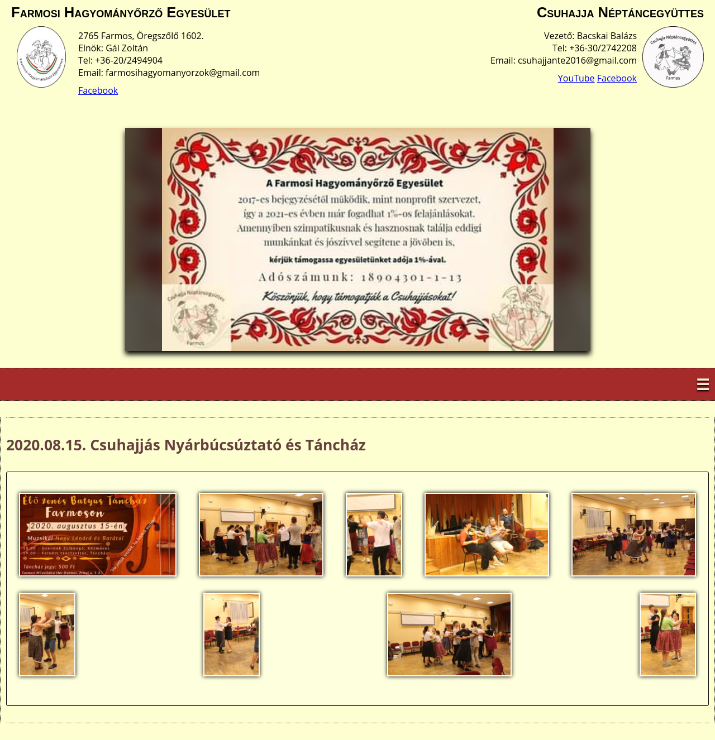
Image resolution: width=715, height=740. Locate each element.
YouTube (576, 78)
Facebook (98, 90)
